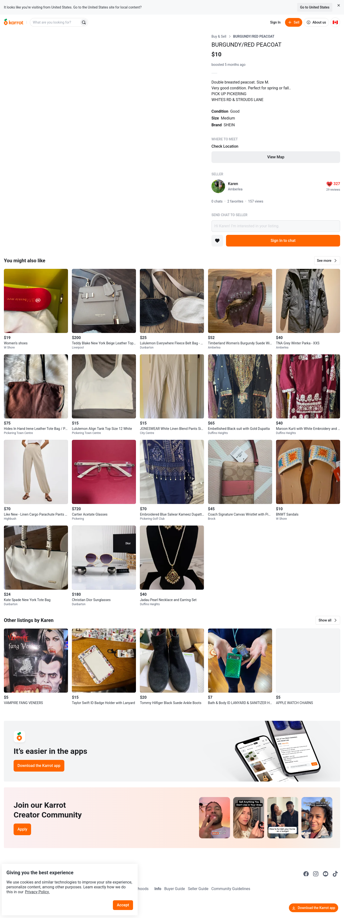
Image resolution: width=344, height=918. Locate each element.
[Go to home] (13, 22)
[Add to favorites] (217, 240)
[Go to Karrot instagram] (316, 874)
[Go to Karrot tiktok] (335, 874)
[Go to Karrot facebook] (306, 874)
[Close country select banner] (338, 5)
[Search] (83, 22)
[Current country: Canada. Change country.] (335, 22)
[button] (327, 260)
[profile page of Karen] (218, 186)
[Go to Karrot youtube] (325, 874)
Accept (126, 893)
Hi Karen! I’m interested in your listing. (275, 226)
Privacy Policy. (66, 880)
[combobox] (55, 22)
